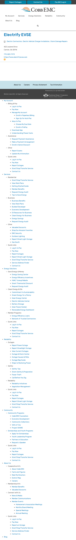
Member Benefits (18, 189)
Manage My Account (19, 112)
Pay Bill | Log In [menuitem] (60, 2)
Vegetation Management (21, 387)
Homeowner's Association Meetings (29, 504)
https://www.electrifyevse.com (15, 57)
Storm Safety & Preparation (22, 372)
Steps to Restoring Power (21, 363)
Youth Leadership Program (22, 437)
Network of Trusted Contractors (24, 319)
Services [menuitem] (21, 16)
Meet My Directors (18, 475)
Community (8, 410)
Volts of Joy (16, 425)
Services (7, 174)
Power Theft (16, 375)
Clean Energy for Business (22, 216)
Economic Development (20, 210)
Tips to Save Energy (19, 195)
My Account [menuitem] (9, 16)
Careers (27, 85)
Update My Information (20, 154)
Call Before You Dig (19, 378)
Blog (5, 537)
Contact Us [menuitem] (38, 2)
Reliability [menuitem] (48, 16)
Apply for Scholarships (20, 434)
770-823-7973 (9, 54)
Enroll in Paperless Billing (25, 115)
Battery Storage (18, 304)
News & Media (17, 496)
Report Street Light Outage (22, 239)
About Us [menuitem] (8, 21)
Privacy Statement (40, 85)
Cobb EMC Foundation (20, 416)
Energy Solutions (10, 269)
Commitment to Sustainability (23, 292)
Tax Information (56, 85)
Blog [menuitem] (18, 21)
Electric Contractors (14, 41)
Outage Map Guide (19, 360)
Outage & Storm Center (20, 354)
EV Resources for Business (22, 213)
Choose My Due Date (23, 124)
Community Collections (20, 422)
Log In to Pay (17, 106)
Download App (17, 130)
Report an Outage (18, 525)
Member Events (17, 501)
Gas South (16, 242)
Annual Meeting (22, 513)
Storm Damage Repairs (58, 41)
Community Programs (16, 413)
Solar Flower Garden (19, 307)
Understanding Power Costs (22, 133)
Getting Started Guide (20, 186)
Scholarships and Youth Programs (20, 431)
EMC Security (17, 233)
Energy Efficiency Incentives (22, 277)
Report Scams (17, 151)
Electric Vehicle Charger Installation (36, 41)
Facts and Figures (18, 472)
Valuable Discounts (19, 227)
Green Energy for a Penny (21, 295)
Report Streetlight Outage (21, 348)
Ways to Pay (16, 121)
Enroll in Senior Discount (21, 145)
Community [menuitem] (60, 16)
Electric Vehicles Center (21, 301)
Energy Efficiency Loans (21, 316)
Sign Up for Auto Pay (23, 118)
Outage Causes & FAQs (20, 357)
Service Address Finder (20, 263)
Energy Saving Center (20, 274)
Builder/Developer (18, 207)
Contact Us (16, 171)
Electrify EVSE (17, 34)
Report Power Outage (20, 345)
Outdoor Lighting (18, 236)
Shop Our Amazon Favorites (22, 230)
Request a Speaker (19, 442)
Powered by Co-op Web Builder (55, 90)
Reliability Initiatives (19, 384)
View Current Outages (20, 351)
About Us (17, 85)
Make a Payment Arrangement (23, 142)
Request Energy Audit (20, 192)
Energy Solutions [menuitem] (35, 16)
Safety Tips (16, 369)
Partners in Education (20, 440)
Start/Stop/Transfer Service (22, 168)
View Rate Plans (18, 183)
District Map (16, 478)
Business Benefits (18, 201)
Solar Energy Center (19, 298)
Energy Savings (17, 219)
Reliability (7, 339)
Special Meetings (22, 510)
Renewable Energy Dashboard (23, 310)
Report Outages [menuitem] (15, 2)
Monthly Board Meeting (24, 507)
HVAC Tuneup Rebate (20, 280)
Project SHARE (17, 428)
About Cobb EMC (18, 469)
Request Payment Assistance (23, 139)
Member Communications (21, 498)
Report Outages (18, 165)
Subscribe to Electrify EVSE (4, 59)
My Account (8, 101)
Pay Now (15, 109)
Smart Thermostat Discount (22, 283)
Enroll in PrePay (21, 127)
